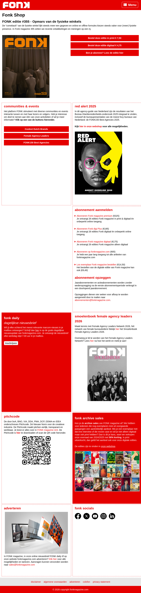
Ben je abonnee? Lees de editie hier (104, 53)
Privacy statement (101, 582)
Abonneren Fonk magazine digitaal (94, 241)
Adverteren (74, 582)
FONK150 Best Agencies (36, 142)
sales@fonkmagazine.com (22, 564)
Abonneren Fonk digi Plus (89, 228)
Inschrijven (11, 343)
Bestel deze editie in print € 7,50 (104, 38)
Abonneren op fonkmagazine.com (93, 251)
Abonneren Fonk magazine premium (94, 216)
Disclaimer (36, 582)
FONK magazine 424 (47, 430)
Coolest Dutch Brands (36, 129)
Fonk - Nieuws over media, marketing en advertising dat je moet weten (18, 5)
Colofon (86, 582)
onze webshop (108, 446)
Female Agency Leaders (36, 136)
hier (37, 330)
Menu (132, 5)
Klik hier (53, 559)
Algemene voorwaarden (55, 582)
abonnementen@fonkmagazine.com (92, 300)
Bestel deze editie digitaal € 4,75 (104, 45)
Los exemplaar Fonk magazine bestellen (96, 264)
